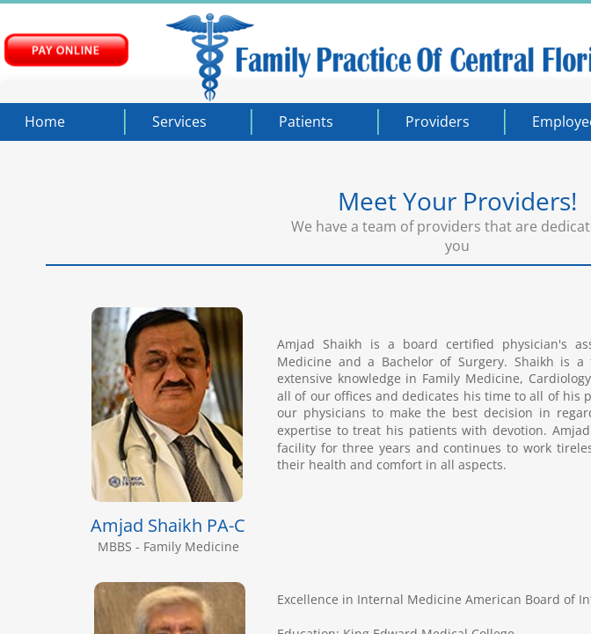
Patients (306, 121)
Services (179, 121)
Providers (437, 121)
